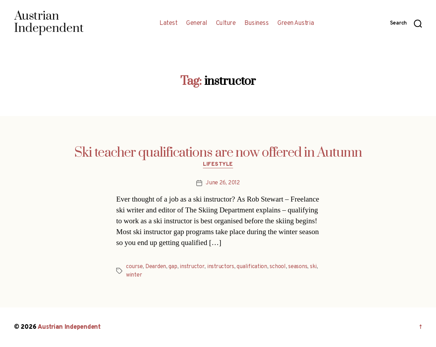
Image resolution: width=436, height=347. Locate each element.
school (277, 266)
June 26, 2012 (223, 182)
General (196, 23)
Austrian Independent (69, 327)
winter (134, 275)
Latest (168, 23)
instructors (220, 266)
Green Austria (295, 23)
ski (313, 266)
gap (173, 266)
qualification (252, 266)
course (134, 266)
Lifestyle (218, 165)
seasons (297, 266)
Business (256, 23)
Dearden (155, 266)
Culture (226, 23)
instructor (192, 266)
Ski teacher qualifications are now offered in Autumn (218, 152)
